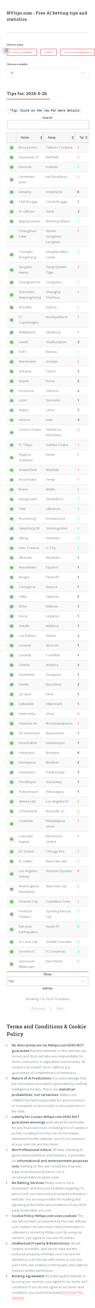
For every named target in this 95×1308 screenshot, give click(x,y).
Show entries (48, 981)
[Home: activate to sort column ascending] (29, 137)
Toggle (6, 51)
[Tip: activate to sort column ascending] (82, 137)
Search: (48, 122)
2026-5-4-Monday (22, 52)
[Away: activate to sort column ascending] (59, 137)
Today (48, 52)
